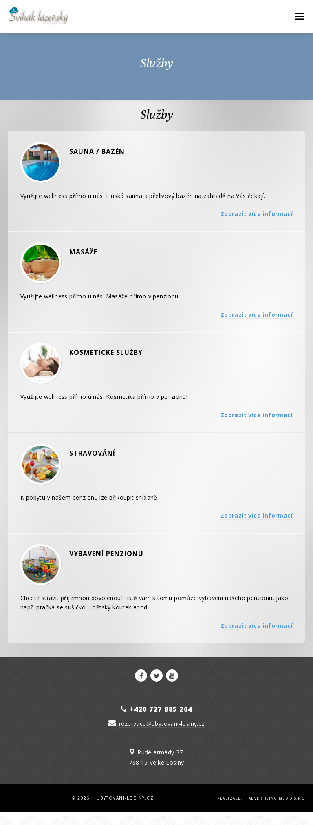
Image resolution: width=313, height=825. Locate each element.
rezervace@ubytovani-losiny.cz (162, 736)
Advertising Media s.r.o (277, 810)
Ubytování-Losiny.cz (125, 810)
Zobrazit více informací (256, 216)
